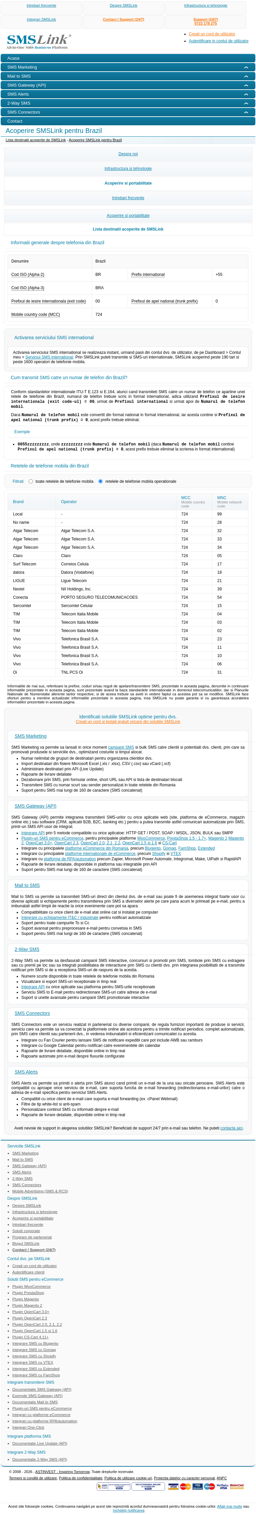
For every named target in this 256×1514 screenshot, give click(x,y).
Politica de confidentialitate (80, 1483)
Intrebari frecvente (41, 5)
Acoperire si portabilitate (128, 183)
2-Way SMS (27, 954)
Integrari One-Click (28, 1432)
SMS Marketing (31, 740)
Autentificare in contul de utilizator (219, 41)
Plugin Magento (25, 1304)
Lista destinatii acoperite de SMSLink (36, 140)
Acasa (13, 58)
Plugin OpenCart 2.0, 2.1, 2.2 (37, 1329)
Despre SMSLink (123, 5)
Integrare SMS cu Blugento (35, 1348)
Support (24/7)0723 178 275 (205, 21)
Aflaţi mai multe (229, 1506)
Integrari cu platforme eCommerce (41, 1419)
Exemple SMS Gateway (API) (37, 1400)
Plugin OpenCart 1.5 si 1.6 (34, 1335)
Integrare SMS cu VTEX (32, 1367)
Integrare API (33, 837)
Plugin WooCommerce (31, 1291)
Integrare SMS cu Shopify (34, 1361)
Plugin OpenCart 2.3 (29, 1323)
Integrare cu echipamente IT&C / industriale (59, 922)
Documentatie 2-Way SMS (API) (39, 1464)
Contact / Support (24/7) (123, 19)
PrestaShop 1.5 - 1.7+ (186, 843)
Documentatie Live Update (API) (39, 1448)
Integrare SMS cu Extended (35, 1373)
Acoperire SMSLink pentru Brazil (95, 140)
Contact (14, 121)
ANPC (222, 1483)
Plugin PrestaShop (28, 1297)
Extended (206, 853)
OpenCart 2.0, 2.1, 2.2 (100, 847)
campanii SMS (121, 752)
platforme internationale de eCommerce (100, 858)
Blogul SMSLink (25, 1248)
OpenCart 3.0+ (39, 847)
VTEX (176, 858)
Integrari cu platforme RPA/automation (44, 1426)
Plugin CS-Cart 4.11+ (30, 1342)
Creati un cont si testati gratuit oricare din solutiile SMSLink (128, 726)
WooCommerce (151, 843)
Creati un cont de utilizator (212, 34)
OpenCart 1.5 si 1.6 (139, 847)
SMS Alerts (26, 1076)
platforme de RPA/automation (70, 863)
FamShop (187, 853)
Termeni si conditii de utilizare (33, 1483)
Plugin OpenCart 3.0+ (30, 1316)
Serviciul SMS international (49, 357)
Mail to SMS (27, 890)
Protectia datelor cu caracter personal (184, 1483)
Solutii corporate (26, 1235)
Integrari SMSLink (41, 19)
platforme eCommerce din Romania (96, 853)
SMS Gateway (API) (35, 810)
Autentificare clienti (28, 1277)
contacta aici (231, 1133)
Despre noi (128, 154)
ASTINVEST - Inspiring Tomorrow (62, 1476)
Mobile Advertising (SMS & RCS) (40, 1196)
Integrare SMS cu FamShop (36, 1380)
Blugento (153, 853)
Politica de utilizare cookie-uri (128, 1483)
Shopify (158, 858)
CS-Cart (169, 847)
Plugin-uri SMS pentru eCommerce (52, 843)
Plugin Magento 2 (27, 1310)
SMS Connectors (32, 1018)
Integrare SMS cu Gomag (34, 1354)
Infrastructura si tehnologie (205, 5)
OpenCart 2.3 (66, 847)
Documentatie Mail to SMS (35, 1407)
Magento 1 (217, 843)
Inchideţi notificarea (129, 1510)
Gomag (169, 853)
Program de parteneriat (32, 1242)
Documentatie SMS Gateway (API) (41, 1394)
